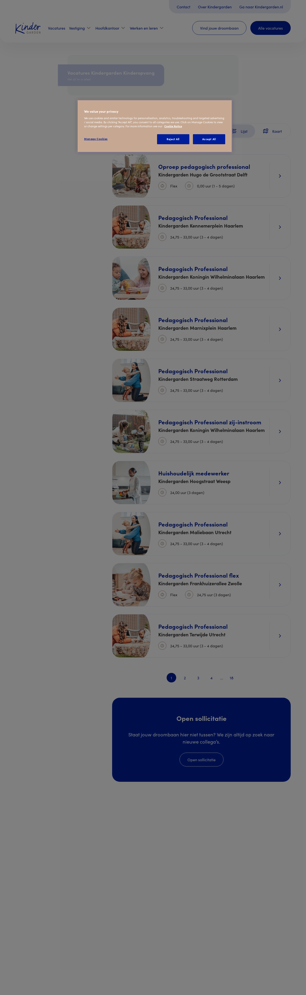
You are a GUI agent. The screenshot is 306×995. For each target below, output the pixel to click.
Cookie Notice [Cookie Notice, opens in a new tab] (173, 126)
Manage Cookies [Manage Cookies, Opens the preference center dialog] (96, 139)
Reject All (173, 139)
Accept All (209, 139)
